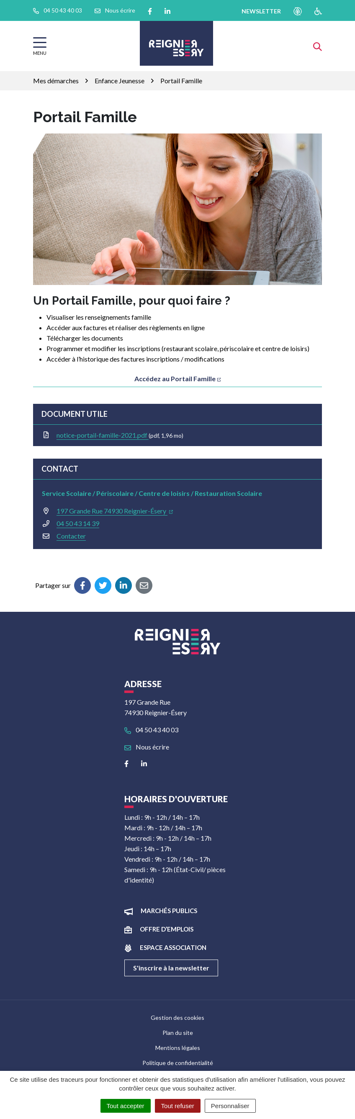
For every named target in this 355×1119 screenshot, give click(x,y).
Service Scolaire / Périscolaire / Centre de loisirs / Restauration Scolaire (152, 493)
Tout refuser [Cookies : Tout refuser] (177, 1105)
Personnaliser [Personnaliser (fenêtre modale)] (230, 1105)
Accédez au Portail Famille (177, 378)
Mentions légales (177, 1047)
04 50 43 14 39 (78, 523)
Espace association (173, 947)
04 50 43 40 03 (151, 730)
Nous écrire (146, 747)
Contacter (71, 536)
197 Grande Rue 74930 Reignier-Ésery (115, 511)
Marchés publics (169, 910)
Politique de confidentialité (177, 1062)
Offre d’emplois (166, 929)
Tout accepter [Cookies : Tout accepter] (125, 1105)
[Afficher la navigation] (39, 46)
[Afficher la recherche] (317, 46)
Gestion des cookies (177, 1017)
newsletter (261, 11)
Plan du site (177, 1032)
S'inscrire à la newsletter (171, 968)
